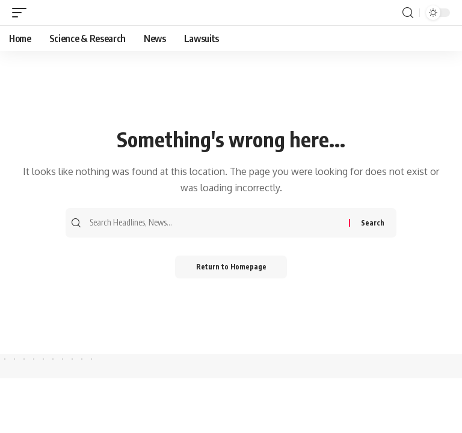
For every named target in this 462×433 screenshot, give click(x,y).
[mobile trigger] (22, 13)
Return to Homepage (231, 267)
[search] (407, 13)
